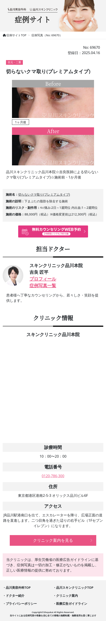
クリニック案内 (67, 595)
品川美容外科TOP (18, 587)
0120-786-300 (53, 475)
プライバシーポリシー (21, 603)
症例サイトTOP (14, 35)
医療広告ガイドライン (71, 603)
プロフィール (42, 279)
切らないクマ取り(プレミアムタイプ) (44, 194)
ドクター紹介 (15, 595)
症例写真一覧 (42, 285)
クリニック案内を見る (53, 540)
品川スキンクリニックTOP (74, 587)
